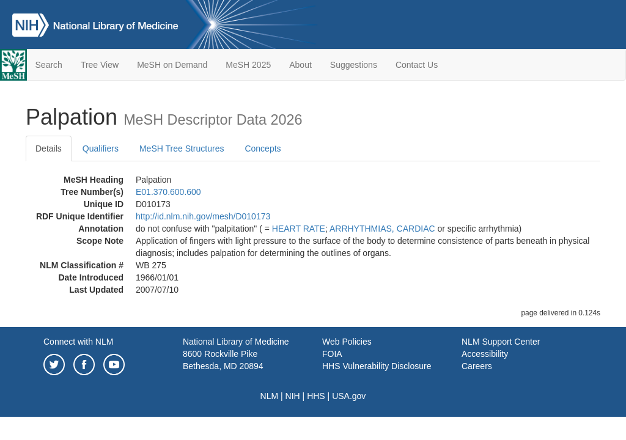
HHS (316, 396)
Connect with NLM (78, 341)
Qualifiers (101, 148)
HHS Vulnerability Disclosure (376, 366)
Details (48, 148)
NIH (292, 396)
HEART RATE (298, 228)
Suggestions (353, 65)
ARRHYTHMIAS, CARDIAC (382, 228)
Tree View (100, 65)
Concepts (263, 148)
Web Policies (347, 341)
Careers (477, 366)
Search (48, 65)
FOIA (332, 354)
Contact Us (417, 65)
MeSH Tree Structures (181, 148)
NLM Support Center (501, 341)
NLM (269, 396)
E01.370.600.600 (168, 192)
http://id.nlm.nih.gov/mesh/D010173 (203, 216)
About (300, 65)
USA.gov (349, 396)
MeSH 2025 (248, 65)
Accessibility (485, 354)
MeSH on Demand (172, 65)
